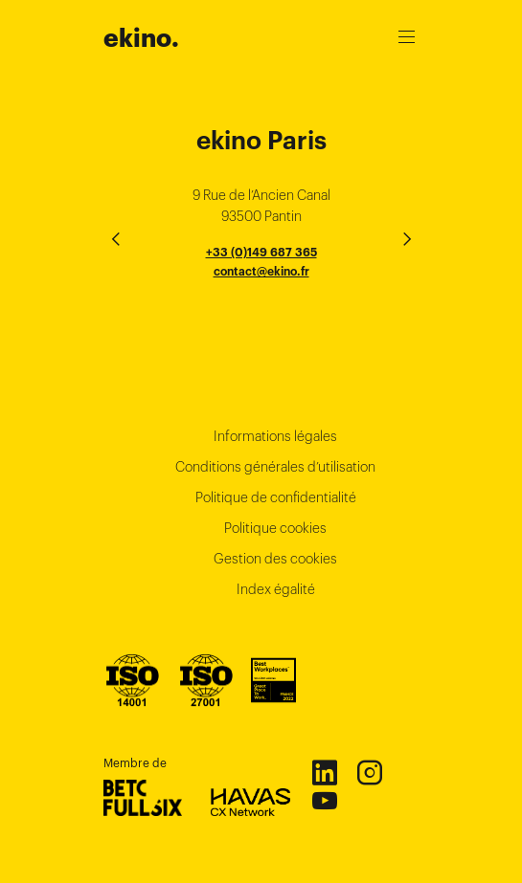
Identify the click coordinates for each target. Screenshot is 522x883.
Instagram (368, 772)
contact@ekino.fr (261, 271)
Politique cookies (275, 528)
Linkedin (323, 772)
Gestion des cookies (275, 558)
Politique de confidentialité (275, 497)
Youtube (323, 799)
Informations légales (275, 436)
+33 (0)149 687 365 (261, 252)
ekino (141, 38)
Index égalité (276, 589)
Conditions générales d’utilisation (275, 466)
